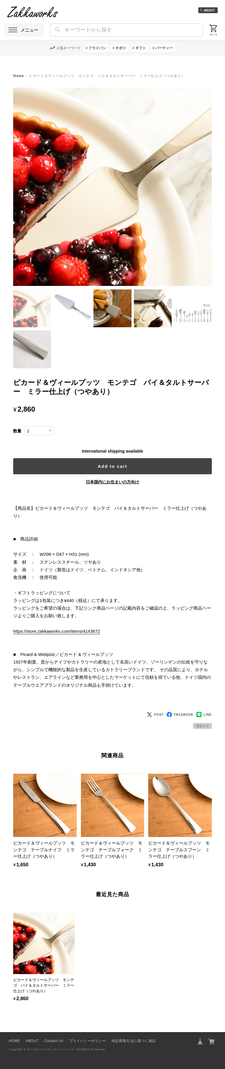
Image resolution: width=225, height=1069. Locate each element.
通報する (202, 726)
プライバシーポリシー (87, 1041)
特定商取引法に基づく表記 (134, 1041)
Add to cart (112, 466)
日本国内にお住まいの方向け (112, 482)
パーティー (164, 48)
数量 (17, 431)
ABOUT (209, 10)
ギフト (140, 48)
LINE (204, 714)
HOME (14, 1041)
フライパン (97, 48)
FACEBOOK (180, 714)
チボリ (120, 48)
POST (155, 714)
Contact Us (53, 1041)
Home (18, 76)
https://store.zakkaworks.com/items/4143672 (56, 631)
